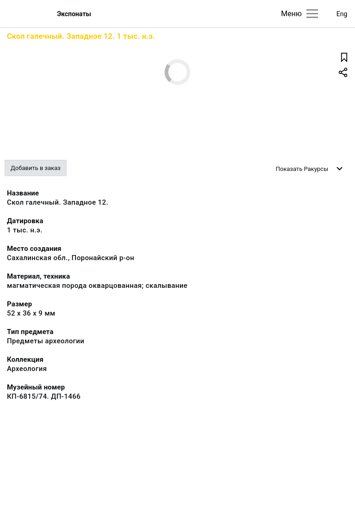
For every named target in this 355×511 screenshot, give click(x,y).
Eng (342, 14)
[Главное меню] (312, 14)
